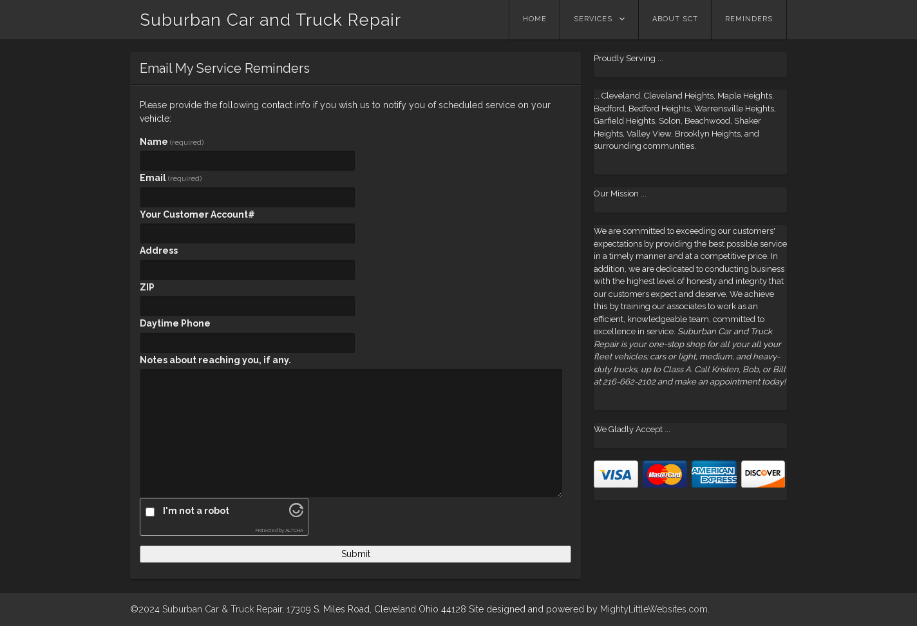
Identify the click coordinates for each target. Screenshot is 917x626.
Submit (355, 554)
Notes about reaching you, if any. (215, 360)
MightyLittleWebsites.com (654, 609)
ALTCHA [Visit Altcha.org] (294, 530)
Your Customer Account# (197, 214)
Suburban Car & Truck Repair (222, 609)
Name (171, 142)
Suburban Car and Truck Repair (270, 20)
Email (171, 178)
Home (535, 19)
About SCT (675, 19)
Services (593, 19)
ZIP (147, 287)
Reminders (749, 19)
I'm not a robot (196, 511)
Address (159, 250)
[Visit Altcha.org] (296, 514)
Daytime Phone (175, 323)
